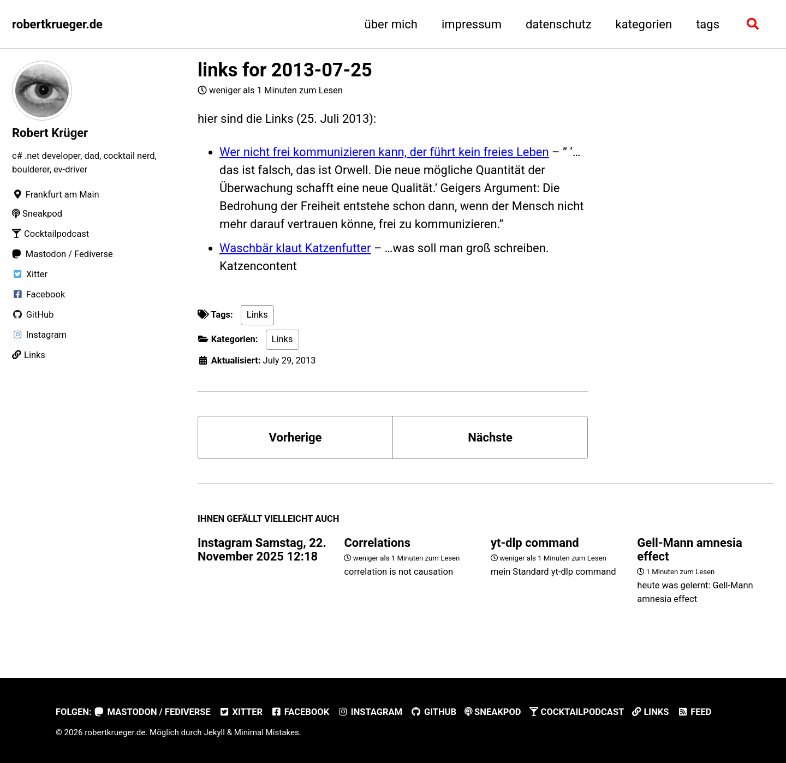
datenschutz (559, 24)
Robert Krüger (50, 133)
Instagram (369, 712)
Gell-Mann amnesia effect (689, 549)
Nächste (490, 437)
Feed (694, 712)
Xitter (241, 712)
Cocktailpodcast (576, 712)
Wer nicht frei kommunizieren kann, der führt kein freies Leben (384, 152)
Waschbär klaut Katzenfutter (295, 248)
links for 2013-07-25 (285, 70)
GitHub (433, 712)
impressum (472, 24)
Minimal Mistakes (266, 732)
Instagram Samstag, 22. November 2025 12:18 (262, 549)
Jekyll (214, 732)
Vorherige (295, 437)
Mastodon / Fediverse (152, 712)
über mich (391, 24)
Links (257, 314)
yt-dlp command (535, 543)
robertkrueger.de (57, 24)
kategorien (644, 24)
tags (707, 24)
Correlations (377, 543)
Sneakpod (493, 712)
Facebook (300, 712)
